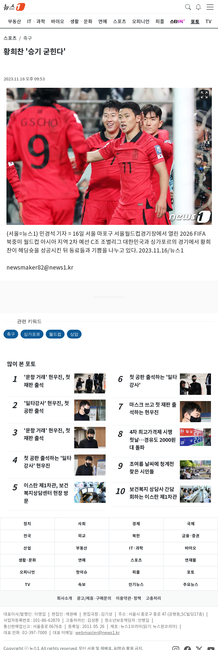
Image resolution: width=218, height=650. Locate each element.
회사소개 (64, 598)
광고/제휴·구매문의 (94, 598)
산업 (27, 548)
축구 (11, 334)
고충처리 (153, 598)
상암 (74, 334)
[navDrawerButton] (210, 6)
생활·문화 (27, 560)
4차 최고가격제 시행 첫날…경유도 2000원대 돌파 (152, 440)
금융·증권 (191, 535)
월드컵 (55, 334)
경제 (136, 523)
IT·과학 (136, 548)
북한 (136, 535)
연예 (82, 560)
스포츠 (136, 560)
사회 (82, 523)
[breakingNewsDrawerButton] (198, 6)
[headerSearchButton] (188, 6)
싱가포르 (32, 334)
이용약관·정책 (128, 598)
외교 (82, 535)
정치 (27, 523)
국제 (191, 523)
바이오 (190, 548)
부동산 (81, 548)
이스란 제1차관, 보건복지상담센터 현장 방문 (46, 493)
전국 (27, 535)
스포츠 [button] (10, 38)
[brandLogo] (14, 6)
